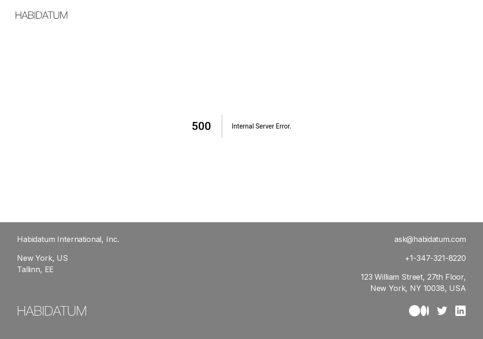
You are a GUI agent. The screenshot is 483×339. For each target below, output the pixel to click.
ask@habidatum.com (430, 239)
